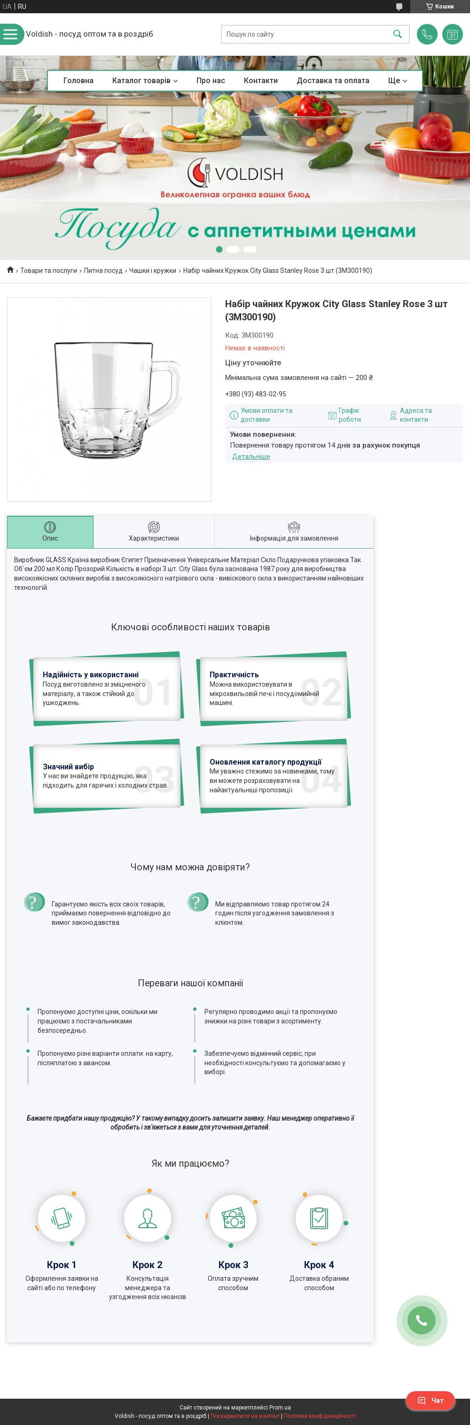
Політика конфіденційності (320, 1416)
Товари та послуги (48, 270)
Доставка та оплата (333, 80)
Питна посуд (103, 270)
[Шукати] (397, 34)
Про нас (210, 80)
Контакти (261, 80)
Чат (430, 1400)
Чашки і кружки (152, 270)
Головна (78, 80)
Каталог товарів (141, 80)
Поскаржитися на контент (245, 1416)
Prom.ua (280, 1407)
